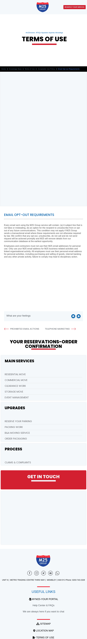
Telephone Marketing (60, 328)
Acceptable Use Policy (46, 69)
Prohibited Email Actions (21, 328)
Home (3, 69)
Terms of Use (30, 69)
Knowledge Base (15, 69)
